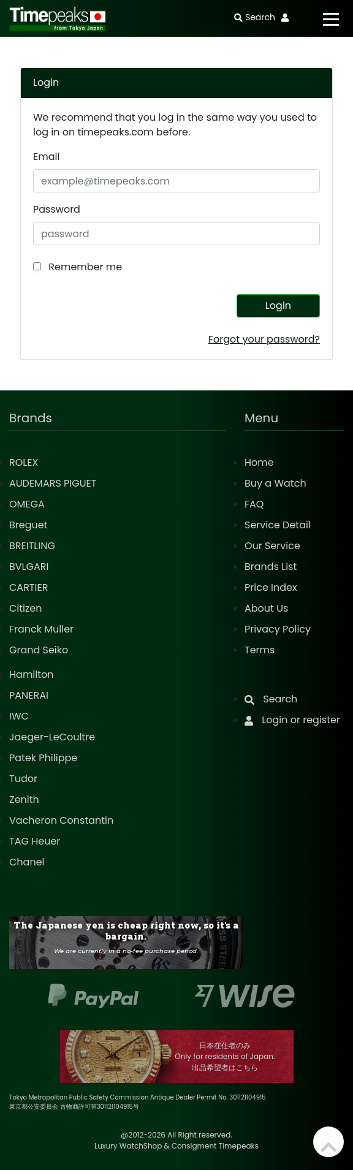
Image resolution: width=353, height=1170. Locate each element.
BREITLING (32, 546)
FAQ (254, 504)
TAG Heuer (34, 841)
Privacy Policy (278, 629)
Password (56, 209)
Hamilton (31, 674)
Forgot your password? (264, 339)
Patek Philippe (43, 758)
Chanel (27, 862)
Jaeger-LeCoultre (52, 737)
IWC (19, 716)
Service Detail (278, 525)
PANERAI (28, 695)
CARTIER (28, 587)
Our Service (272, 546)
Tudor (23, 779)
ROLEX (23, 462)
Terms (260, 650)
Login (278, 305)
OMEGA (27, 504)
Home (259, 462)
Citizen (25, 608)
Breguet (28, 525)
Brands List (271, 567)
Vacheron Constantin (61, 820)
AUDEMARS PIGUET (52, 483)
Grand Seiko (38, 650)
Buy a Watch (275, 483)
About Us (266, 608)
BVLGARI (28, 567)
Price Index (271, 587)
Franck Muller (41, 629)
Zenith (24, 799)
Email (46, 157)
